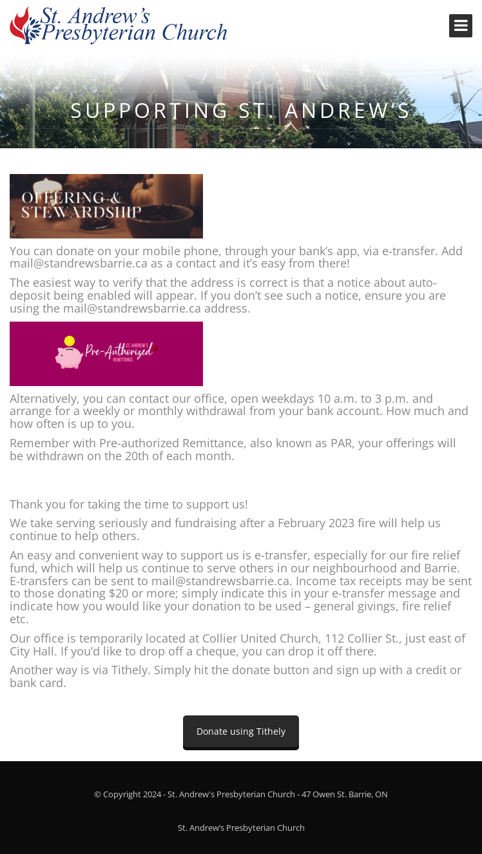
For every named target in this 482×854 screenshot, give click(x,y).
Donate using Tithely (241, 731)
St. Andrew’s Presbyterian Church (241, 827)
